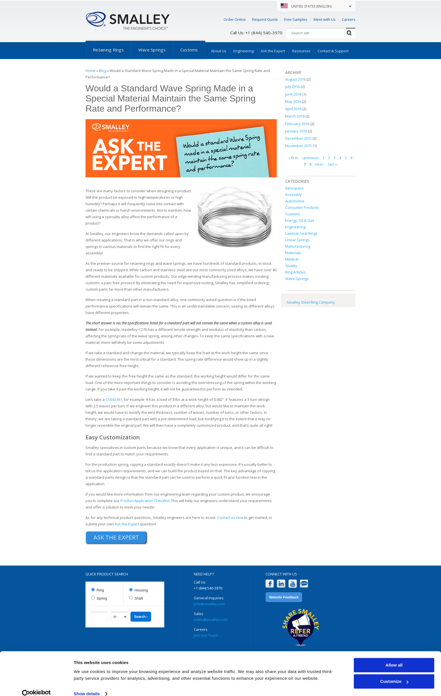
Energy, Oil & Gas (299, 220)
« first (293, 157)
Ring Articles (295, 272)
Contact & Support (333, 50)
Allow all (394, 656)
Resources (301, 50)
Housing (141, 590)
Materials (293, 252)
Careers (349, 19)
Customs (189, 50)
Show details (87, 685)
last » (332, 164)
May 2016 (293, 101)
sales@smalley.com (211, 619)
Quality (291, 265)
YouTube (292, 583)
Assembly (293, 194)
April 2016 (293, 108)
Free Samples (295, 19)
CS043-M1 (113, 399)
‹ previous (310, 157)
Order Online (235, 19)
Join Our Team (206, 635)
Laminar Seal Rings (301, 233)
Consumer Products (302, 207)
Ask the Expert (273, 50)
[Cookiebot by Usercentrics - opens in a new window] (36, 685)
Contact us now (230, 517)
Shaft (138, 598)
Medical (291, 259)
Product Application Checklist (144, 500)
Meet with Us (325, 19)
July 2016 (292, 86)
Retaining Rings (108, 50)
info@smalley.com (209, 603)
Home (91, 70)
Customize (394, 672)
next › (320, 164)
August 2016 (295, 79)
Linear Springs (297, 239)
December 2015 (298, 138)
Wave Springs (152, 50)
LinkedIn (281, 583)
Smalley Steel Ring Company (311, 302)
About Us (218, 50)
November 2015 (298, 145)
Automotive (295, 201)
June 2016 (293, 94)
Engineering (243, 50)
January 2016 (296, 131)
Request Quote (265, 19)
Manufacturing (297, 246)
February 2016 (297, 123)
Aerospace (294, 188)
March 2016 (295, 116)
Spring (101, 598)
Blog (102, 70)
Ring (100, 590)
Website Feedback (283, 597)
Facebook (269, 583)
